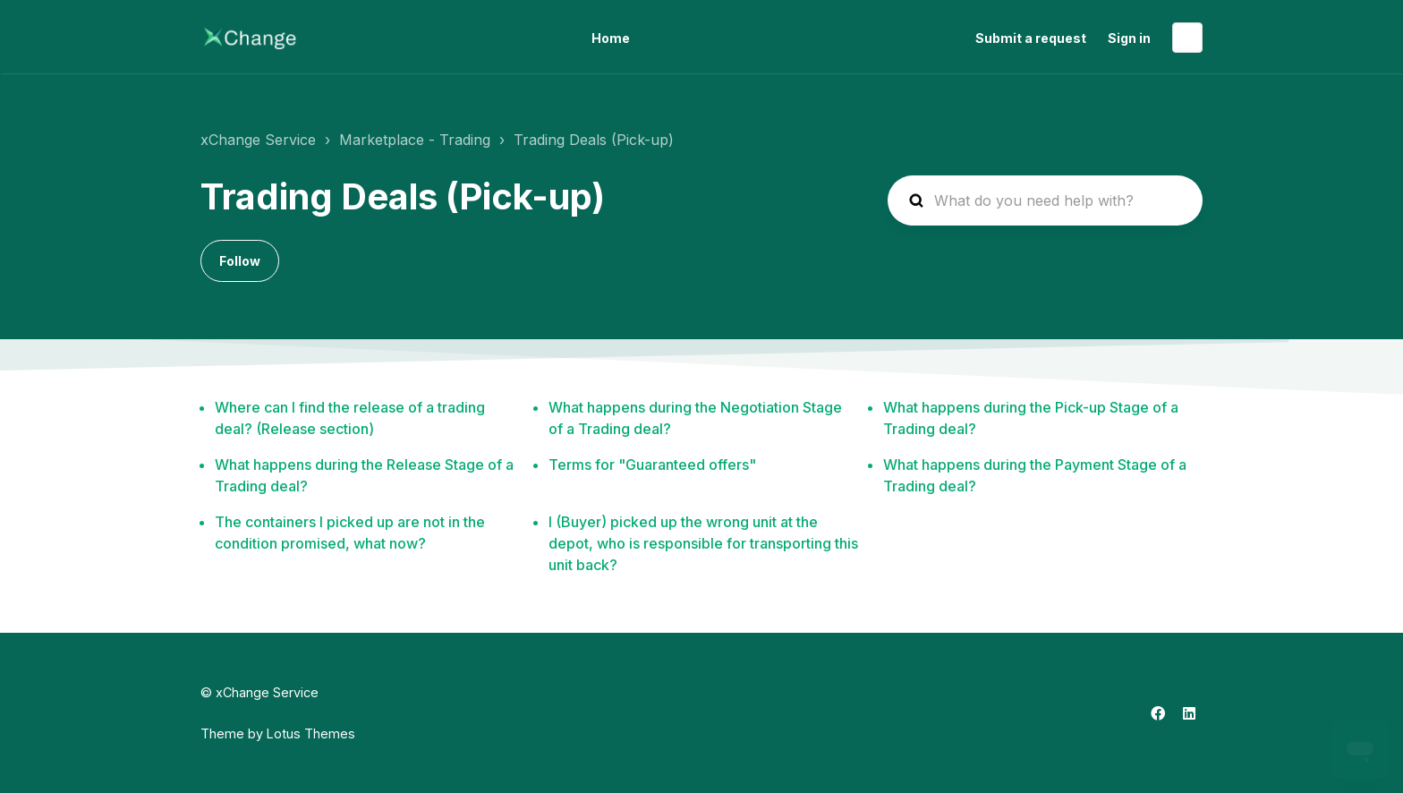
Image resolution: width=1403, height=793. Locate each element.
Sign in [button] (1129, 38)
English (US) (1187, 37)
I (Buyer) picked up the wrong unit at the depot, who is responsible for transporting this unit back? (703, 543)
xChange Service (258, 140)
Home (610, 38)
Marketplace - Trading (414, 140)
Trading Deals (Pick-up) (594, 140)
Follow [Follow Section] (239, 261)
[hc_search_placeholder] (1045, 200)
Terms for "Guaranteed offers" (652, 464)
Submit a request (1030, 38)
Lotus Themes (311, 733)
